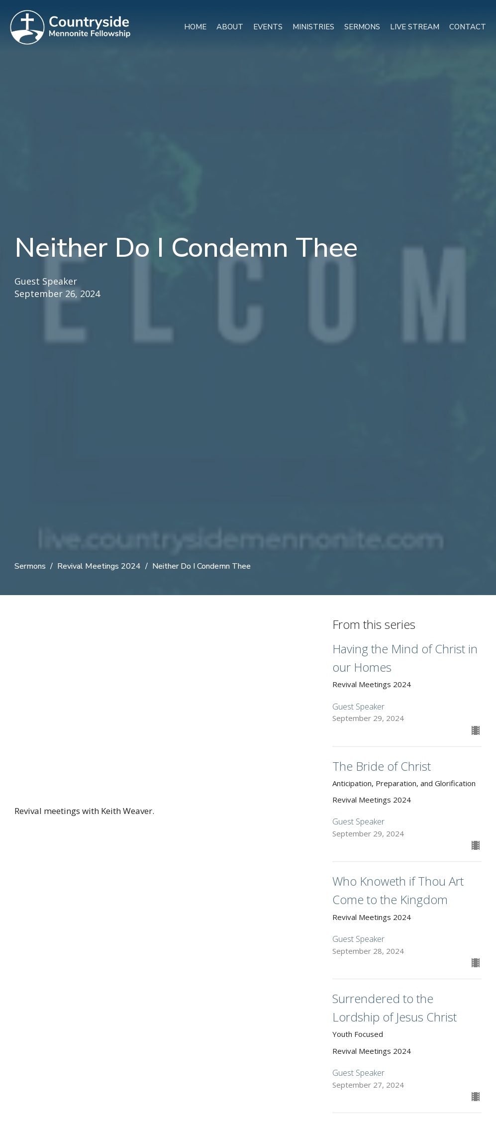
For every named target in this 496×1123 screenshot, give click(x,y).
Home (195, 27)
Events (268, 27)
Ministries (313, 27)
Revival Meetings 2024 (99, 566)
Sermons (362, 27)
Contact (467, 27)
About (229, 27)
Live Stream (414, 27)
